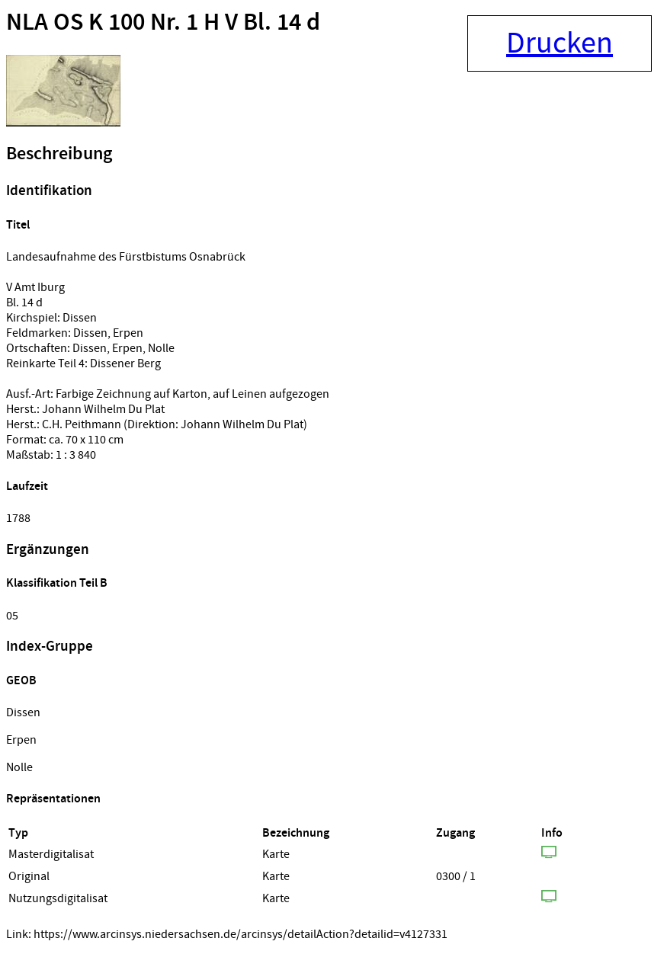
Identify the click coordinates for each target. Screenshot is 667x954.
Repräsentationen (53, 799)
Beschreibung (59, 154)
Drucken (559, 43)
